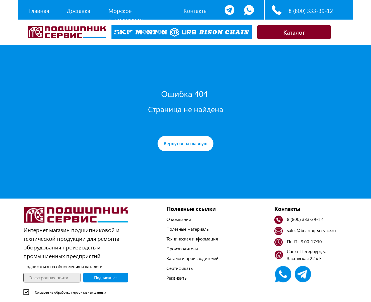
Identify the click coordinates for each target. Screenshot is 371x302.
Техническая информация (192, 239)
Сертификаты (180, 268)
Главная (39, 10)
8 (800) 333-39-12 (311, 10)
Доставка (78, 10)
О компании (179, 219)
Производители (182, 248)
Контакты (196, 10)
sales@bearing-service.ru (311, 230)
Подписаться (105, 277)
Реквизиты (177, 278)
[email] (51, 277)
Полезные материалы (188, 229)
